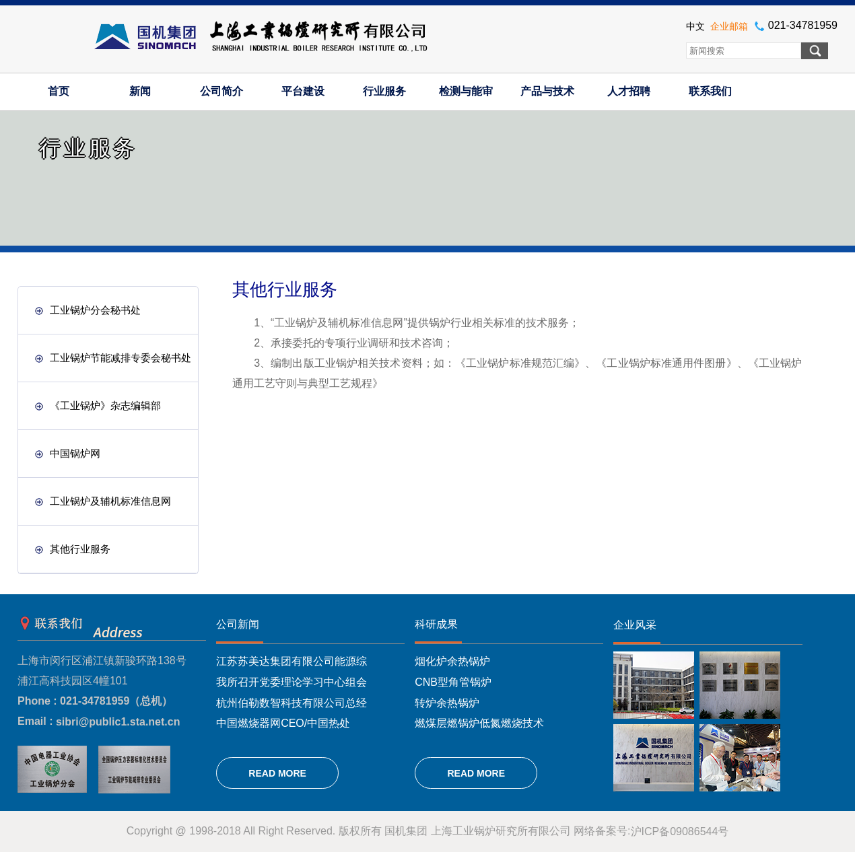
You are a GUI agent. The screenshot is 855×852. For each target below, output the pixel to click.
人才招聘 (628, 91)
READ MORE (277, 773)
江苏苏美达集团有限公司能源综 (291, 661)
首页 (58, 91)
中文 (695, 26)
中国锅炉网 (67, 453)
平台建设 (302, 91)
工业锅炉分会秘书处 (88, 310)
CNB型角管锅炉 (453, 682)
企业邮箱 (729, 26)
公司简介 (221, 91)
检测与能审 (466, 91)
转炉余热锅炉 (447, 702)
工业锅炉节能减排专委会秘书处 (113, 357)
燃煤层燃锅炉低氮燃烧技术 (479, 723)
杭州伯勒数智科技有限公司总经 (291, 702)
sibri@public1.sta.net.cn (118, 721)
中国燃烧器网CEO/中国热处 (283, 723)
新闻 (140, 91)
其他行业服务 (72, 549)
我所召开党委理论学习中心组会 (291, 682)
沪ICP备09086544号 (680, 831)
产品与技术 (547, 91)
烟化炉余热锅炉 (452, 661)
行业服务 (384, 91)
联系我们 (710, 91)
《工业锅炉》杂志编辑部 (98, 405)
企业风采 (634, 625)
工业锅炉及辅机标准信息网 (103, 501)
